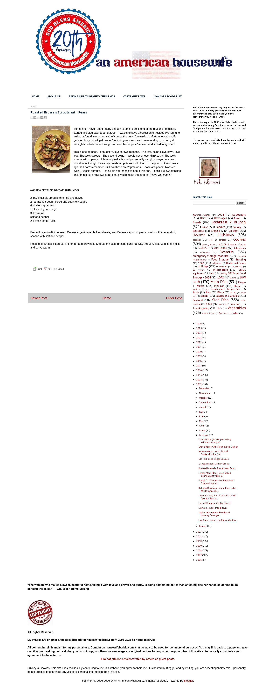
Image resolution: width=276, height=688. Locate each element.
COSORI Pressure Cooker (232, 244)
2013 (199, 384)
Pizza (220, 292)
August (203, 407)
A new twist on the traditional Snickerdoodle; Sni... (213, 453)
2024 (221, 214)
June (201, 416)
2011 (199, 536)
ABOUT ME (53, 96)
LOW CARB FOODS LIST (168, 96)
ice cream (198, 269)
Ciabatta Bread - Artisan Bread (213, 463)
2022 (199, 342)
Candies (220, 227)
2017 (199, 365)
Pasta (196, 292)
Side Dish (220, 299)
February (204, 435)
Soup (209, 304)
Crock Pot (203, 248)
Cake (205, 227)
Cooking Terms (208, 244)
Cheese (215, 231)
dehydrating (239, 248)
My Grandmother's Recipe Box (223, 289)
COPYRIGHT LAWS (134, 96)
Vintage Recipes (208, 313)
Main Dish (219, 281)
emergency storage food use (211, 256)
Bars (202, 218)
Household (221, 266)
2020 (199, 351)
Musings (196, 289)
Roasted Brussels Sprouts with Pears (217, 468)
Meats (200, 286)
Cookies (239, 239)
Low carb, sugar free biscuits (212, 507)
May (201, 421)
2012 (199, 531)
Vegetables (237, 307)
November (205, 392)
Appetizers (239, 214)
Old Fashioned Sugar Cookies (213, 458)
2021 (199, 346)
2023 (199, 337)
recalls (233, 292)
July (201, 411)
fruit (201, 263)
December (205, 388)
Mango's (242, 282)
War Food (223, 313)
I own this (237, 266)
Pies (208, 292)
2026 (199, 323)
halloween (217, 263)
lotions (233, 278)
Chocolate (199, 235)
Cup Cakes (220, 248)
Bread (237, 218)
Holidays (203, 266)
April (202, 425)
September (205, 402)
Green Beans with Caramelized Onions (218, 446)
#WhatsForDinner (201, 214)
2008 (199, 550)
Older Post (174, 298)
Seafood (198, 300)
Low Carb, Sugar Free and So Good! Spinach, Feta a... (216, 497)
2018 (199, 360)
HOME (35, 96)
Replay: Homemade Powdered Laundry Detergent (214, 514)
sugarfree (236, 303)
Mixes (237, 286)
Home (106, 298)
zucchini (235, 313)
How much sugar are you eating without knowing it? (214, 441)
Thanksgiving (201, 308)
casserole (198, 231)
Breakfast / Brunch (228, 221)
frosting (241, 259)
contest (222, 239)
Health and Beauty (236, 263)
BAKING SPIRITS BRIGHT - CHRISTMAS (92, 96)
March (202, 430)
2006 (199, 559)
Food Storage (220, 259)
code (211, 240)
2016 (199, 370)
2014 (199, 379)
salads (204, 296)
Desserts (227, 251)
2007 (199, 555)
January (203, 525)
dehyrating (205, 252)
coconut (197, 239)
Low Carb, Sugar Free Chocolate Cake (217, 519)
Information (220, 270)
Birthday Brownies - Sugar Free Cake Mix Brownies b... (217, 489)
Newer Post (38, 298)
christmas (226, 234)
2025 (199, 328)
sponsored (222, 304)
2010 (199, 541)
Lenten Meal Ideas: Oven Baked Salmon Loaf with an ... (214, 474)
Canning (237, 227)
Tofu (220, 308)
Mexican (219, 286)
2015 (199, 375)
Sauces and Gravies (227, 296)
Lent (211, 273)
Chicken (233, 231)
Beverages (220, 218)
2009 (199, 545)
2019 (199, 356)
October (203, 397)
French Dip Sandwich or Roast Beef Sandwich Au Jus (216, 482)
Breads (197, 222)
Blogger (188, 680)
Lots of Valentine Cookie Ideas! (214, 503)
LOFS (220, 277)
